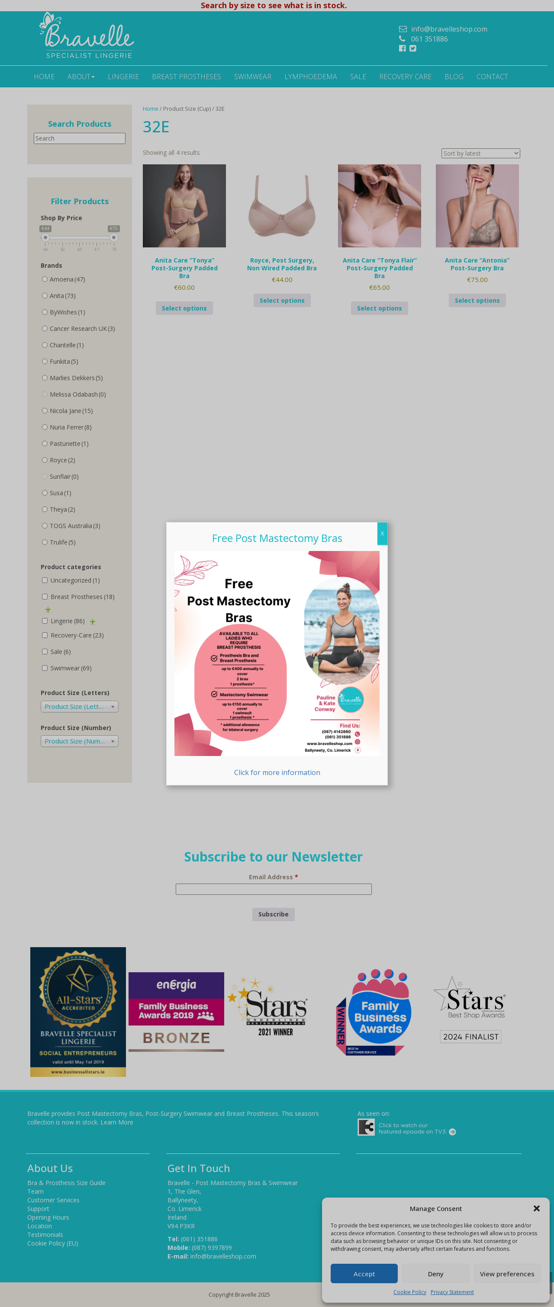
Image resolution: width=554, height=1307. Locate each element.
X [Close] (382, 533)
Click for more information (277, 664)
